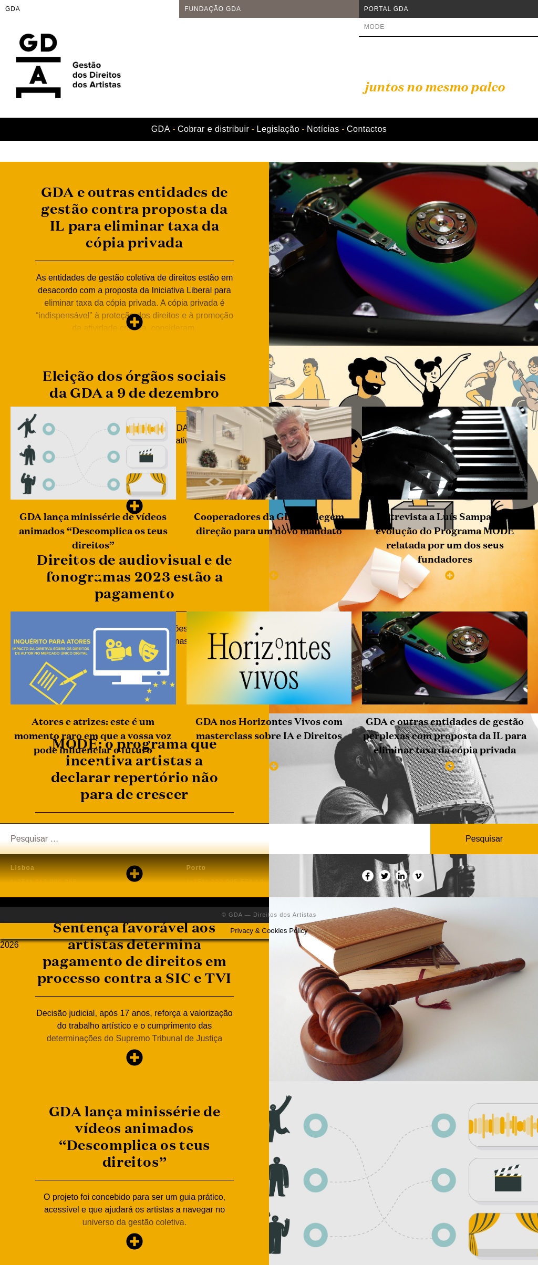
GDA (12, 9)
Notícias (323, 129)
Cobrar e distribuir (213, 129)
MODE (374, 26)
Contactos (367, 129)
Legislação (278, 129)
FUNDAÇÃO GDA (212, 9)
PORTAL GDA (386, 9)
